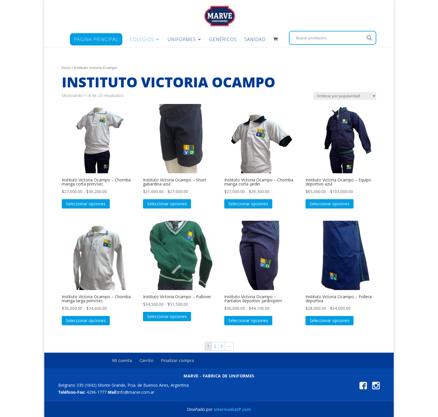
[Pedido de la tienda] (344, 96)
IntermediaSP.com (232, 409)
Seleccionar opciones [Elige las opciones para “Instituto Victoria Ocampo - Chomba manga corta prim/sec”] (86, 203)
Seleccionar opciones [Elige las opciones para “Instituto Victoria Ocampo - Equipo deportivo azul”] (329, 203)
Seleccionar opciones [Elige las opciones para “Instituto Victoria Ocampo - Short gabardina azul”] (167, 203)
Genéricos (223, 40)
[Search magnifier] (369, 38)
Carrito (146, 360)
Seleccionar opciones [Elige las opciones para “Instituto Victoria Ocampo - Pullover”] (167, 316)
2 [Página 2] (215, 346)
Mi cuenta (122, 360)
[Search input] (330, 38)
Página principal (96, 39)
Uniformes (181, 40)
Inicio (66, 67)
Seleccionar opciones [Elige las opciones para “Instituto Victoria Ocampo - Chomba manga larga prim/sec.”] (86, 320)
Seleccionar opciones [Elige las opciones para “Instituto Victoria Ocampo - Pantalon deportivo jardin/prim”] (248, 320)
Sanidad (255, 40)
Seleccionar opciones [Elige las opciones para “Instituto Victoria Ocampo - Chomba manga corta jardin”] (248, 203)
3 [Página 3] (221, 346)
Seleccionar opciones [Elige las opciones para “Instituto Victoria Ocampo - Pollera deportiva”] (329, 320)
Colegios (142, 40)
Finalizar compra (177, 360)
